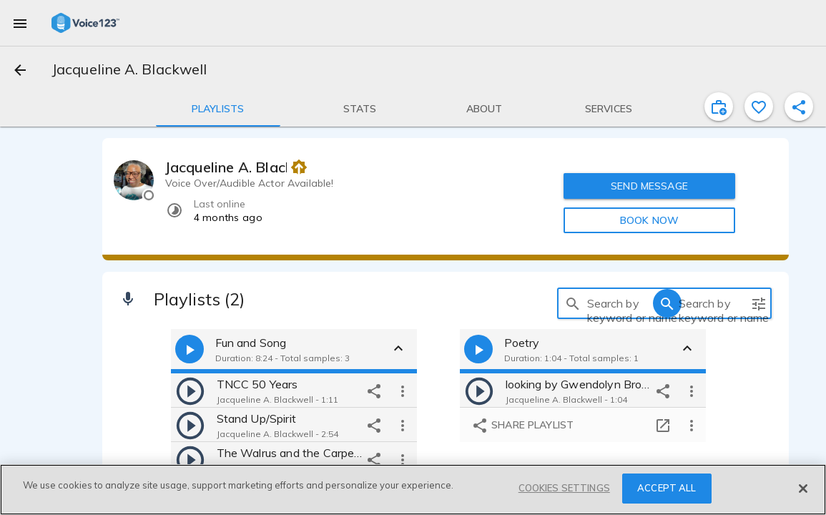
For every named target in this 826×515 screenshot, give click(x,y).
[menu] (20, 23)
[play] (190, 390)
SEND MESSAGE (649, 186)
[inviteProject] (718, 106)
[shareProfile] (799, 106)
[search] (573, 303)
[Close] (803, 488)
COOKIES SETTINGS (564, 488)
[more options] (402, 390)
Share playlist (522, 426)
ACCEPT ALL (666, 488)
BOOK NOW (649, 220)
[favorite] (758, 106)
